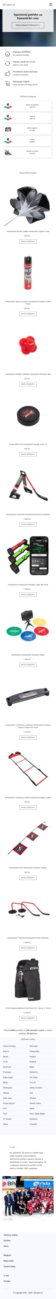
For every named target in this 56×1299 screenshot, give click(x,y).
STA (5, 1108)
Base (32, 1067)
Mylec (5, 1082)
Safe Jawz (7, 1098)
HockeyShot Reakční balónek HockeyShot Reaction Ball (28, 374)
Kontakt (7, 1281)
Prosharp (7, 1072)
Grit (31, 1093)
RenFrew (7, 1067)
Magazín (7, 1255)
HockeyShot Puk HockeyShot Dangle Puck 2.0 (28, 444)
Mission (33, 1098)
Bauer (5, 1057)
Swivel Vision (35, 1103)
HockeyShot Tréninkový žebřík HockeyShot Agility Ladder (28, 798)
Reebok (33, 1062)
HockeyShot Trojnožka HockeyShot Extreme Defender (28, 514)
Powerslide (34, 1051)
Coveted (33, 1124)
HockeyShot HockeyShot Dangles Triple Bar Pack (28, 585)
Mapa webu (9, 1261)
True (5, 1114)
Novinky (7, 1240)
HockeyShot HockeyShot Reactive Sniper (28, 655)
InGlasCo (34, 1072)
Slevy (6, 1246)
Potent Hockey (9, 1046)
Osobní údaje (9, 1266)
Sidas (5, 1124)
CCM (5, 1062)
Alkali (32, 1108)
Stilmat (6, 1093)
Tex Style (34, 1077)
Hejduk (33, 1057)
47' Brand (7, 1119)
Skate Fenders (36, 1088)
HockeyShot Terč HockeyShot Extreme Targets (28, 868)
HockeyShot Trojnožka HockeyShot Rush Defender (28, 938)
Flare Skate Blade (37, 1114)
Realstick (34, 1119)
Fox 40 (33, 1082)
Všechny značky (11, 1235)
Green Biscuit (9, 1103)
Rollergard (7, 1088)
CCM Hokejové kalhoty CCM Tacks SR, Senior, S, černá (28, 1008)
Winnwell (33, 1046)
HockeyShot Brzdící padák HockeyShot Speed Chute (28, 231)
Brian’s (6, 1051)
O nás (6, 1276)
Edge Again (8, 1077)
